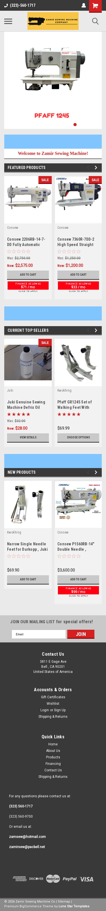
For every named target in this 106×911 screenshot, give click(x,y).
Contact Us (53, 770)
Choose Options (78, 437)
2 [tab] (80, 124)
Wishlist (53, 704)
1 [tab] (75, 124)
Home (53, 744)
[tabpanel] (53, 80)
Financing (53, 764)
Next (97, 168)
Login (44, 710)
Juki (10, 390)
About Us (53, 751)
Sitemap (64, 901)
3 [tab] (86, 124)
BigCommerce (31, 906)
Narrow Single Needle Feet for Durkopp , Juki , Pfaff (27, 549)
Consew (12, 228)
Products (53, 757)
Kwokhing (64, 390)
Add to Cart (28, 274)
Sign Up (60, 710)
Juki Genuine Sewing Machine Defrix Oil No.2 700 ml (26, 407)
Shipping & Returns (53, 717)
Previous (89, 168)
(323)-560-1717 (19, 5)
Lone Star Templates (74, 906)
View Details (28, 437)
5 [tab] (97, 124)
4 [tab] (92, 124)
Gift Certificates (53, 697)
